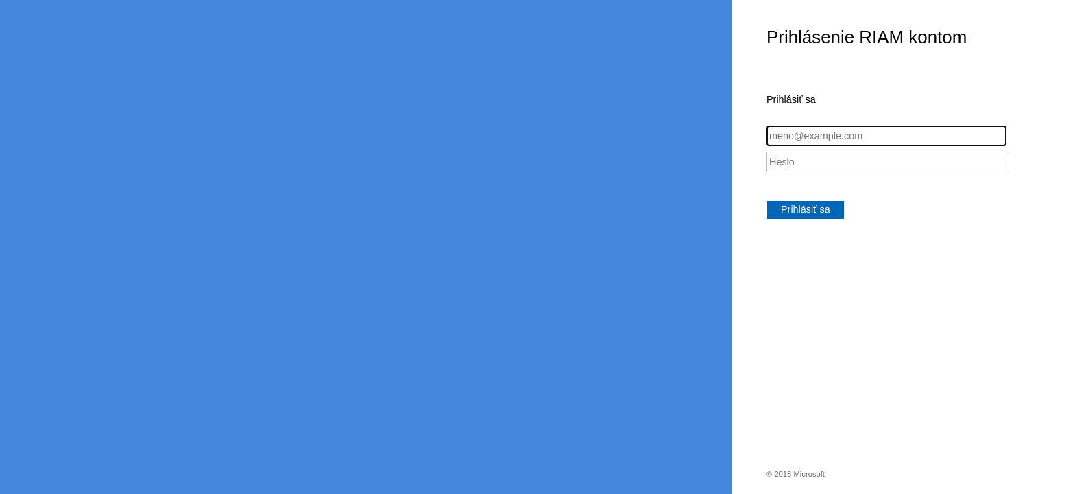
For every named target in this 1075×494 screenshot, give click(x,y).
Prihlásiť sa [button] (805, 209)
